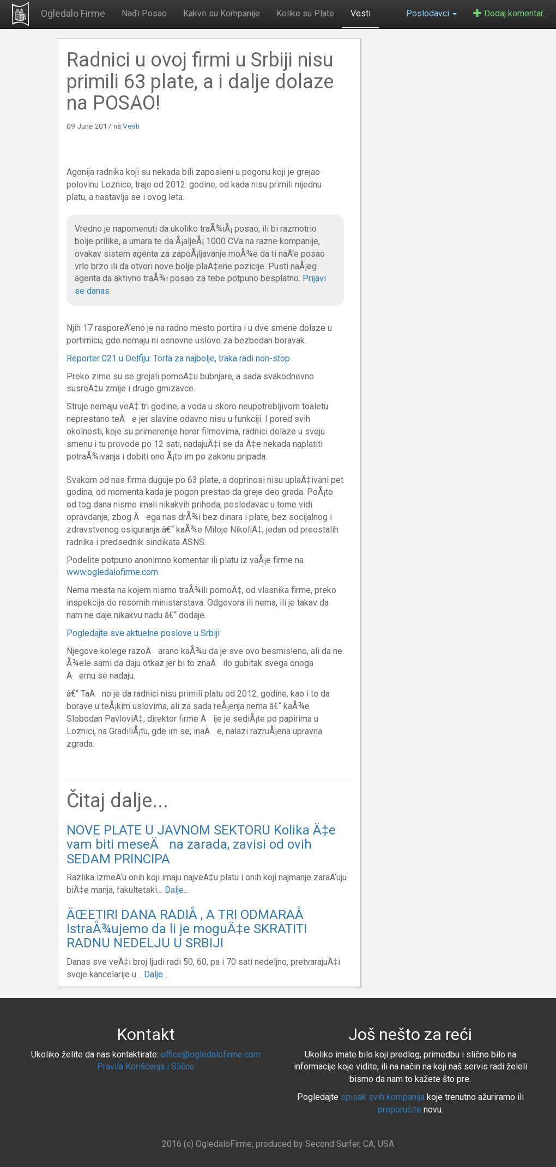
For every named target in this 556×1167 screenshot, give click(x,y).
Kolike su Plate (305, 13)
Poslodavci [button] (431, 13)
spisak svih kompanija (383, 1097)
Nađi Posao (144, 13)
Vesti (360, 13)
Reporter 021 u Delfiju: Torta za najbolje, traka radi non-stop (178, 358)
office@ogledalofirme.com (211, 1054)
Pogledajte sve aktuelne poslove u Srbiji (143, 633)
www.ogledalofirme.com (112, 572)
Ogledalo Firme (73, 13)
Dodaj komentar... (510, 13)
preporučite (399, 1109)
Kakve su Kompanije (221, 13)
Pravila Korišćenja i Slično (146, 1066)
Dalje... (177, 890)
